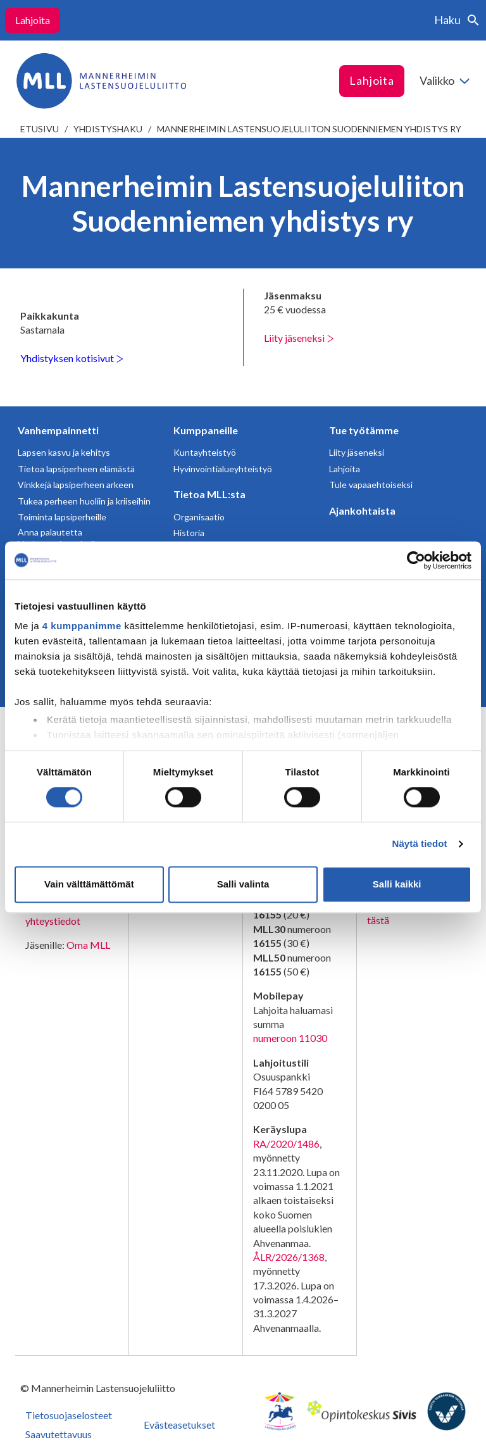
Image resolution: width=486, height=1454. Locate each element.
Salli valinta (243, 884)
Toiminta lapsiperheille (62, 516)
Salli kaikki (397, 884)
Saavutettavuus (58, 1434)
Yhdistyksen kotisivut (71, 358)
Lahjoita (32, 20)
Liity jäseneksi (299, 338)
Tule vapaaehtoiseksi (371, 484)
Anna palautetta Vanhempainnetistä (56, 538)
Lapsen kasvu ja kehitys (64, 452)
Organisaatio (199, 516)
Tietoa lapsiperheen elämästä (76, 468)
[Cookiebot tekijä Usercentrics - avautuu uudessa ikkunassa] (416, 560)
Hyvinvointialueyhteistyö (222, 468)
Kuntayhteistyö (204, 452)
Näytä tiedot (419, 844)
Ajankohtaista (362, 511)
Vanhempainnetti (58, 430)
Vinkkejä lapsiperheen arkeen (76, 484)
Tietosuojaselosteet (68, 1415)
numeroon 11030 (290, 1038)
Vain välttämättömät (89, 884)
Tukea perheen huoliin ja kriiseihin (84, 501)
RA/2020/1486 (286, 1144)
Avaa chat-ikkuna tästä (404, 913)
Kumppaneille (205, 430)
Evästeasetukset (179, 1425)
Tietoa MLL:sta (209, 494)
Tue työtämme (364, 430)
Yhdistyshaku (107, 128)
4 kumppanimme (82, 625)
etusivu (39, 128)
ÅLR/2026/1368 (289, 1257)
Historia (188, 532)
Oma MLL (88, 945)
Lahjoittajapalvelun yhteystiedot (66, 914)
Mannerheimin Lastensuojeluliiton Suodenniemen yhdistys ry (309, 128)
